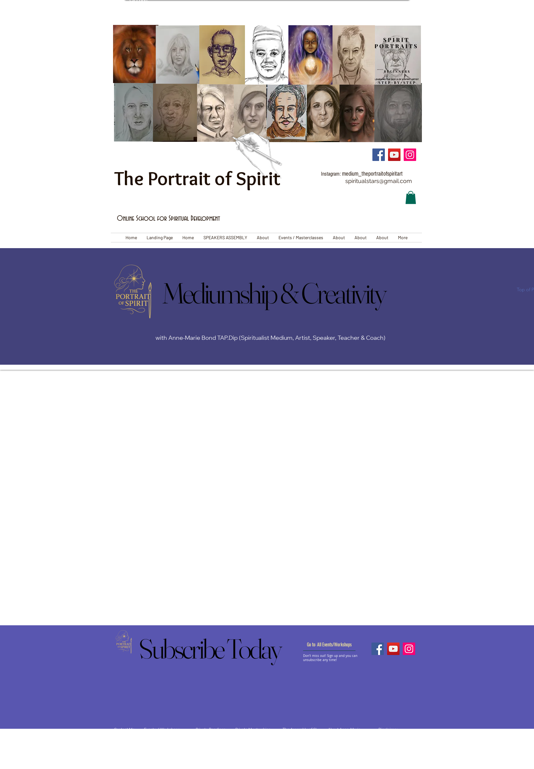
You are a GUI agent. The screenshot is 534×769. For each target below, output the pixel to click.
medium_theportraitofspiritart (372, 174)
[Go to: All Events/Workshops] (329, 644)
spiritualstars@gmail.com (378, 181)
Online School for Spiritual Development (168, 219)
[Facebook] (378, 154)
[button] (410, 197)
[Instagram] (410, 154)
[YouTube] (394, 154)
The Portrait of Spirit (197, 178)
